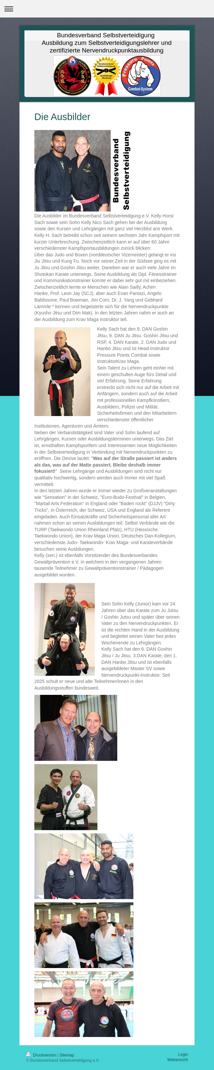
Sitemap (66, 1055)
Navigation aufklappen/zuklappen (107, 9)
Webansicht (177, 1059)
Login (183, 1054)
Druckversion (41, 1055)
